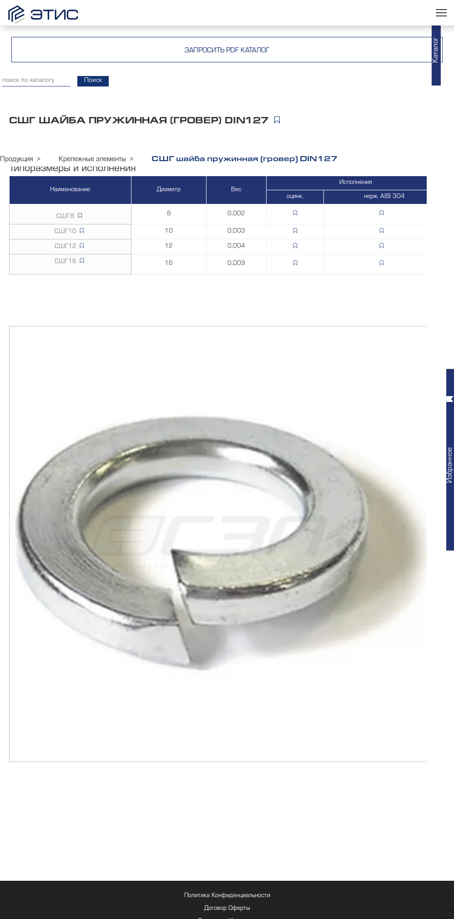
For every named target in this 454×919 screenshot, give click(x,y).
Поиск (93, 80)
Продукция (16, 159)
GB (449, 915)
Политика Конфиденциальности (227, 896)
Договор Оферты (227, 909)
